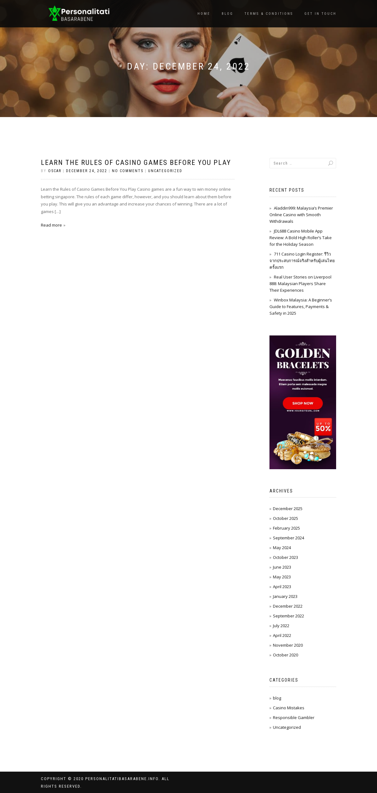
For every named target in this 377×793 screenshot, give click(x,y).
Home (203, 14)
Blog (227, 14)
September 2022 (288, 616)
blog (277, 698)
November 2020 (288, 645)
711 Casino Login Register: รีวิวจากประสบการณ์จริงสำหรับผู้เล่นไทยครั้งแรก (302, 260)
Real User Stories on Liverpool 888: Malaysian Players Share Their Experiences (300, 283)
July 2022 (281, 625)
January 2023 (285, 596)
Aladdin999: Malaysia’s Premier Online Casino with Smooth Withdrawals (301, 214)
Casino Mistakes (288, 708)
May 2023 (282, 577)
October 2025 (285, 518)
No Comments (127, 171)
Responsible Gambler (293, 717)
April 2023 (282, 586)
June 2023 (282, 567)
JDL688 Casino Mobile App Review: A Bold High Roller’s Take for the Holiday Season (300, 237)
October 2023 (285, 557)
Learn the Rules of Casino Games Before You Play (136, 162)
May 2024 (282, 547)
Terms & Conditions (269, 14)
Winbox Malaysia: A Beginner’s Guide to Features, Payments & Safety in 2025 (300, 306)
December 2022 (287, 606)
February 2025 (286, 528)
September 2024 (288, 538)
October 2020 (285, 655)
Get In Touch (320, 14)
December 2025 (287, 508)
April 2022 (282, 635)
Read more (51, 225)
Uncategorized (165, 171)
